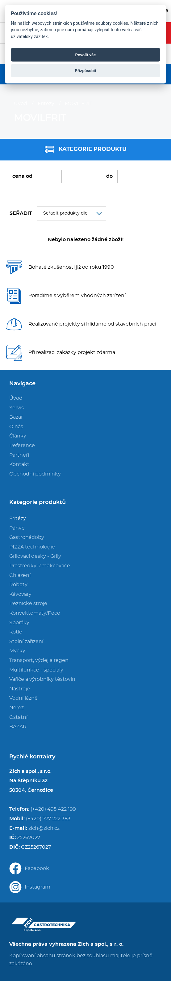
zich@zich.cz (44, 828)
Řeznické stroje (28, 603)
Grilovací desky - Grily (35, 556)
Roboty (18, 584)
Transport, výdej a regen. (39, 660)
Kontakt (19, 464)
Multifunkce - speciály (36, 670)
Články (17, 435)
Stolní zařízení (26, 641)
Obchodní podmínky (35, 473)
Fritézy (46, 103)
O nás (16, 426)
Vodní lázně (23, 698)
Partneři (19, 455)
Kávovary (20, 594)
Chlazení (20, 575)
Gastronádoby (26, 537)
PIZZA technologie (32, 546)
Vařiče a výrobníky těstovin (42, 679)
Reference (22, 445)
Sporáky (19, 622)
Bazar (16, 417)
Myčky (17, 650)
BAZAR (18, 726)
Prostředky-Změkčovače (39, 565)
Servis (16, 407)
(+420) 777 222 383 (48, 818)
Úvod (20, 103)
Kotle (15, 631)
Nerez (16, 707)
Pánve (17, 528)
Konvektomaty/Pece (34, 613)
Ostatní (18, 717)
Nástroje (19, 688)
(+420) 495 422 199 (53, 809)
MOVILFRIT (78, 103)
